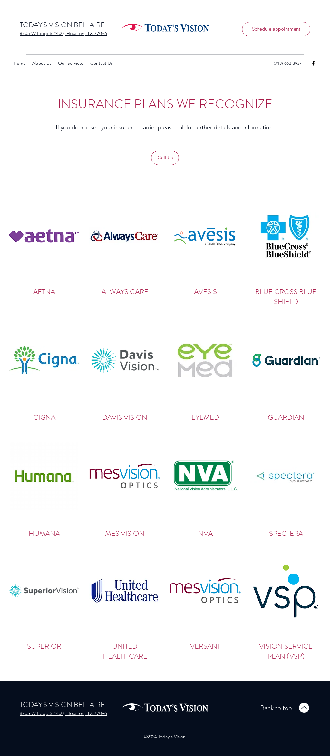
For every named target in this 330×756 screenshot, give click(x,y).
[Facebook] (313, 63)
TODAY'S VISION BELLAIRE (62, 25)
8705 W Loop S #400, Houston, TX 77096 (63, 33)
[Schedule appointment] (276, 29)
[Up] (304, 708)
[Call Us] (165, 158)
